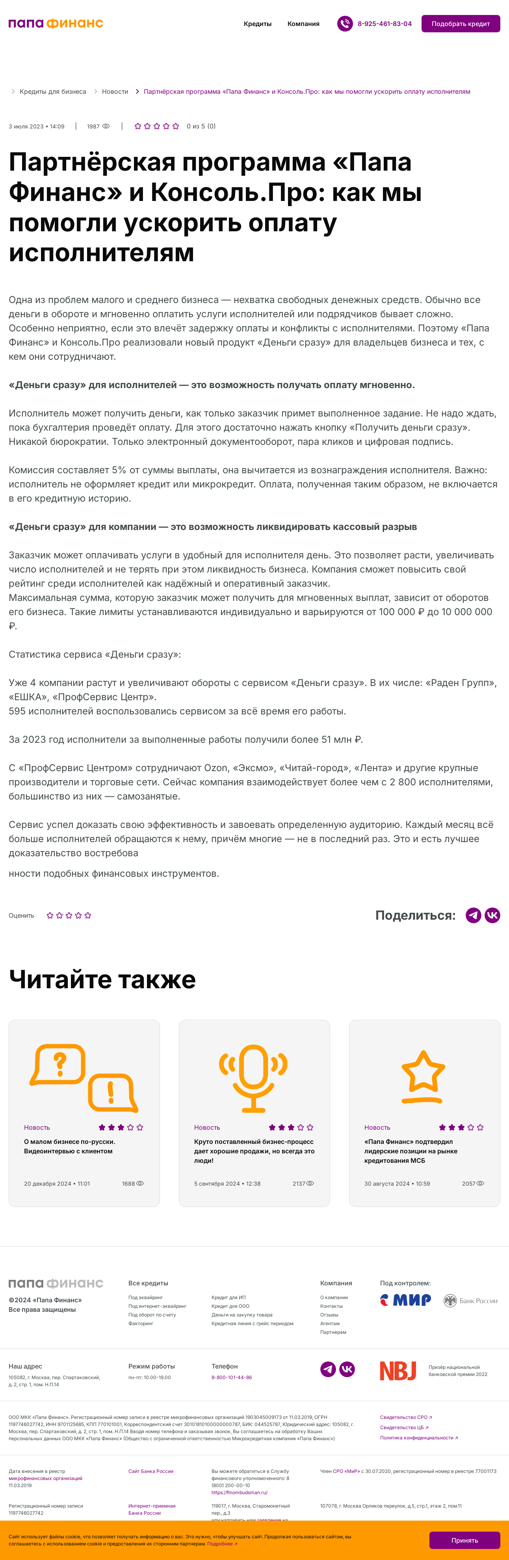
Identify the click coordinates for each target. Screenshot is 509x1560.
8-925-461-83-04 (385, 24)
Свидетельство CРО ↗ (406, 1417)
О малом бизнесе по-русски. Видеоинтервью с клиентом (69, 1146)
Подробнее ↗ (222, 1544)
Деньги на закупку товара (242, 1315)
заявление (269, 1520)
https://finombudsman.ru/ (240, 1492)
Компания (304, 24)
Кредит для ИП (229, 1297)
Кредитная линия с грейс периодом (253, 1323)
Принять (464, 1540)
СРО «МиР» (346, 1471)
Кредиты (258, 24)
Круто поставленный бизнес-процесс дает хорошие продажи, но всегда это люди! (254, 1151)
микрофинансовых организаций (45, 1478)
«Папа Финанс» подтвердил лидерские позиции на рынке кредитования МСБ (410, 1151)
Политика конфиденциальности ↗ (419, 1438)
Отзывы (329, 1315)
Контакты (331, 1306)
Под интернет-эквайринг (157, 1306)
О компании (334, 1297)
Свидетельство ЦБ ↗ (404, 1427)
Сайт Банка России (150, 1471)
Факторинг (140, 1323)
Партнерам (333, 1332)
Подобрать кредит (461, 24)
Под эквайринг (145, 1297)
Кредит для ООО (230, 1306)
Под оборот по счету (152, 1315)
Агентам (330, 1323)
